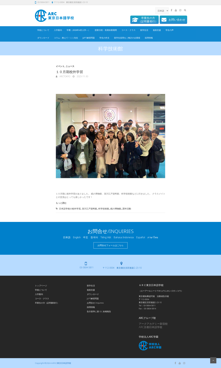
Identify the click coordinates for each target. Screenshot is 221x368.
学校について (43, 30)
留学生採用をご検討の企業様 (127, 37)
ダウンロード (43, 37)
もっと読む (61, 202)
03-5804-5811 (43, 2)
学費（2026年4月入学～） (78, 30)
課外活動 (126, 208)
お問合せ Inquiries (95, 302)
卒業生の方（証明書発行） (47, 302)
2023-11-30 (82, 76)
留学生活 (144, 30)
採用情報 (149, 37)
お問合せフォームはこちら (110, 245)
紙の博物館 (115, 208)
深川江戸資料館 (89, 208)
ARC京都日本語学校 (150, 327)
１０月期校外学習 (69, 71)
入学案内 (58, 30)
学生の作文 (104, 37)
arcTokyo (64, 76)
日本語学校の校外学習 (70, 208)
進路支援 (157, 30)
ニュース (70, 66)
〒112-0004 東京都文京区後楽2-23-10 (71, 2)
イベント (60, 66)
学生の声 (170, 30)
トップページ (41, 285)
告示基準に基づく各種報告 (99, 311)
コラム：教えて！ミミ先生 (66, 37)
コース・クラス (128, 30)
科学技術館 (103, 208)
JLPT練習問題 (89, 37)
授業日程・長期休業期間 (106, 30)
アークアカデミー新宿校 (153, 323)
